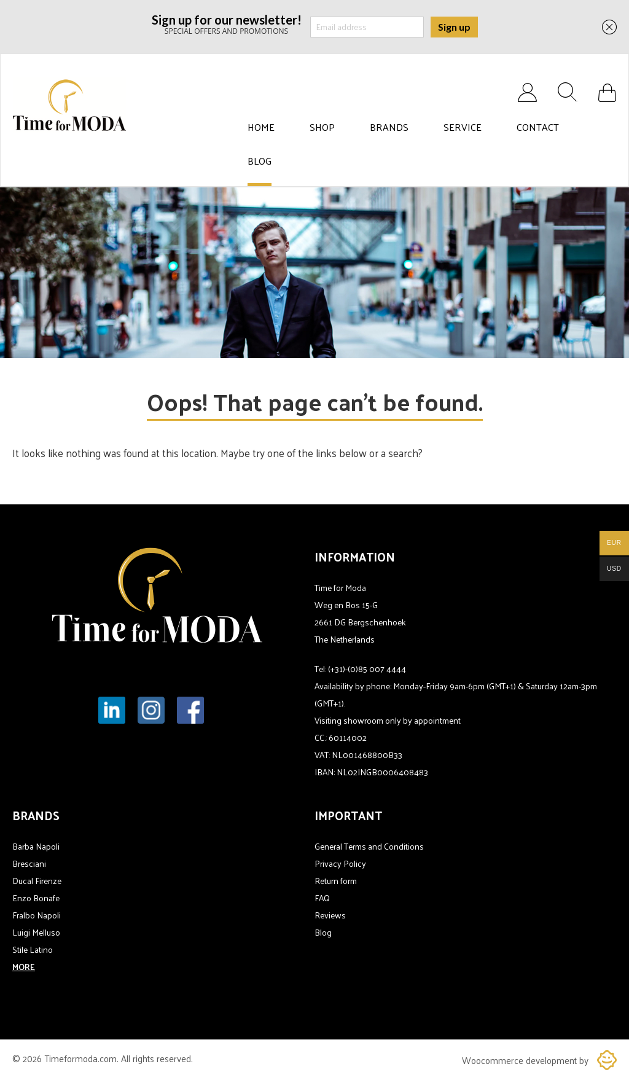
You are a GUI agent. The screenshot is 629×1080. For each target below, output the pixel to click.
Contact (538, 127)
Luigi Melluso (36, 932)
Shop (322, 127)
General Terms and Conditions (369, 846)
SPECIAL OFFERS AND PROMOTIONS (227, 23)
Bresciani (29, 863)
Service (462, 127)
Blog (260, 161)
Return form (335, 880)
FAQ (322, 898)
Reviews (330, 915)
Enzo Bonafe (36, 898)
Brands (389, 127)
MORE (23, 966)
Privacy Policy (340, 863)
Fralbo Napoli (36, 915)
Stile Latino (32, 949)
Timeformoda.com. (82, 1058)
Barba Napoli (36, 846)
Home (261, 127)
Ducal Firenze (36, 880)
